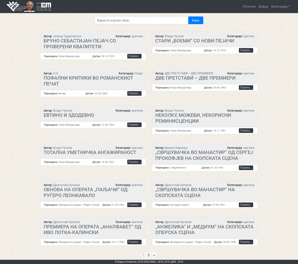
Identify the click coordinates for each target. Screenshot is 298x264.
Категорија (279, 6)
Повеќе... (134, 56)
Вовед (263, 6)
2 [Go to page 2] (149, 255)
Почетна (249, 6)
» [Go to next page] (154, 255)
